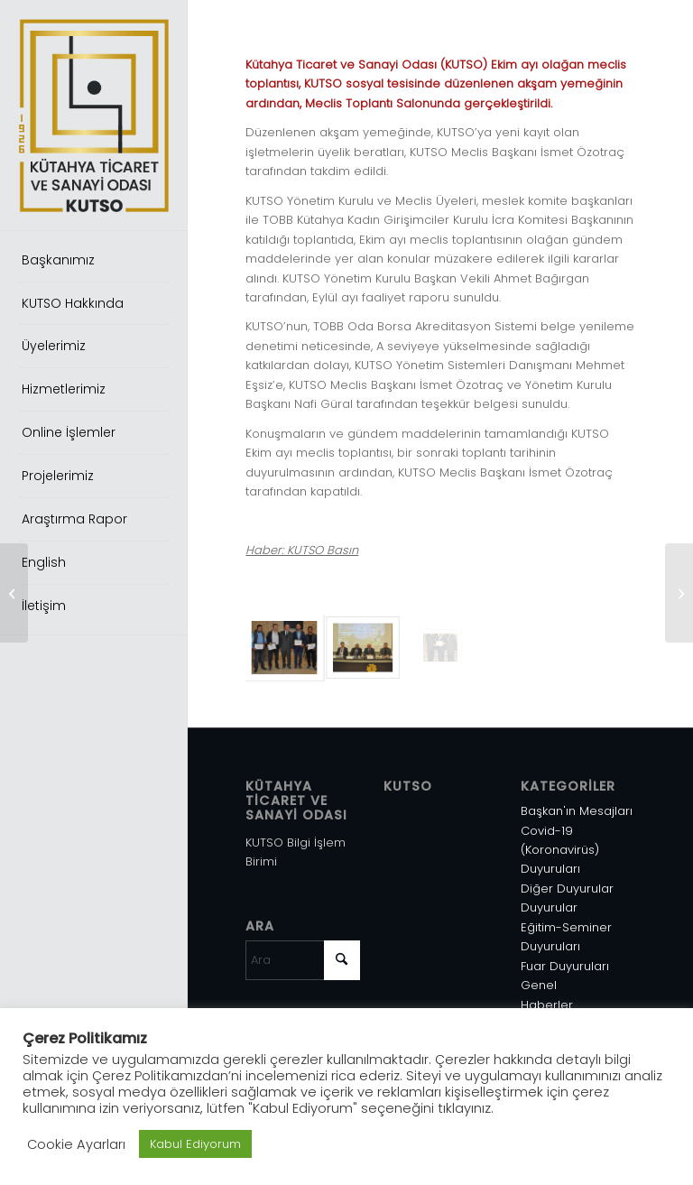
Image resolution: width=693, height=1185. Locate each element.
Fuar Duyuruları (565, 966)
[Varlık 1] (94, 115)
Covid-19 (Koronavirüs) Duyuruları (560, 850)
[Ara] (302, 960)
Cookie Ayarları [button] (76, 1144)
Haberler (547, 1005)
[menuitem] (94, 260)
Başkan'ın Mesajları (577, 810)
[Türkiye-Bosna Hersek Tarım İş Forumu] (14, 593)
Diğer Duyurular (567, 888)
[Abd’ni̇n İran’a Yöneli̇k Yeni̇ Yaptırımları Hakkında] (679, 593)
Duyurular (549, 907)
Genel (539, 985)
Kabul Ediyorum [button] (195, 1144)
